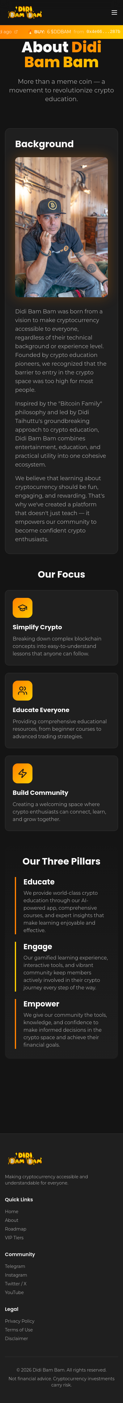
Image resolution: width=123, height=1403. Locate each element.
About (11, 1220)
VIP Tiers (14, 1238)
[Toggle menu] (114, 12)
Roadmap (15, 1229)
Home (11, 1211)
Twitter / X (16, 1284)
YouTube (14, 1292)
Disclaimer (16, 1338)
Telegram (15, 1266)
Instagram (16, 1275)
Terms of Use (19, 1330)
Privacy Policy (19, 1321)
